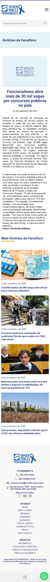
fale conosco (25, 533)
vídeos (25, 530)
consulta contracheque (25, 550)
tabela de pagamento (25, 553)
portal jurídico (25, 523)
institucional (25, 510)
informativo (25, 543)
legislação (25, 520)
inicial (25, 507)
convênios (25, 517)
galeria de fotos (25, 526)
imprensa (25, 513)
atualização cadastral (25, 546)
